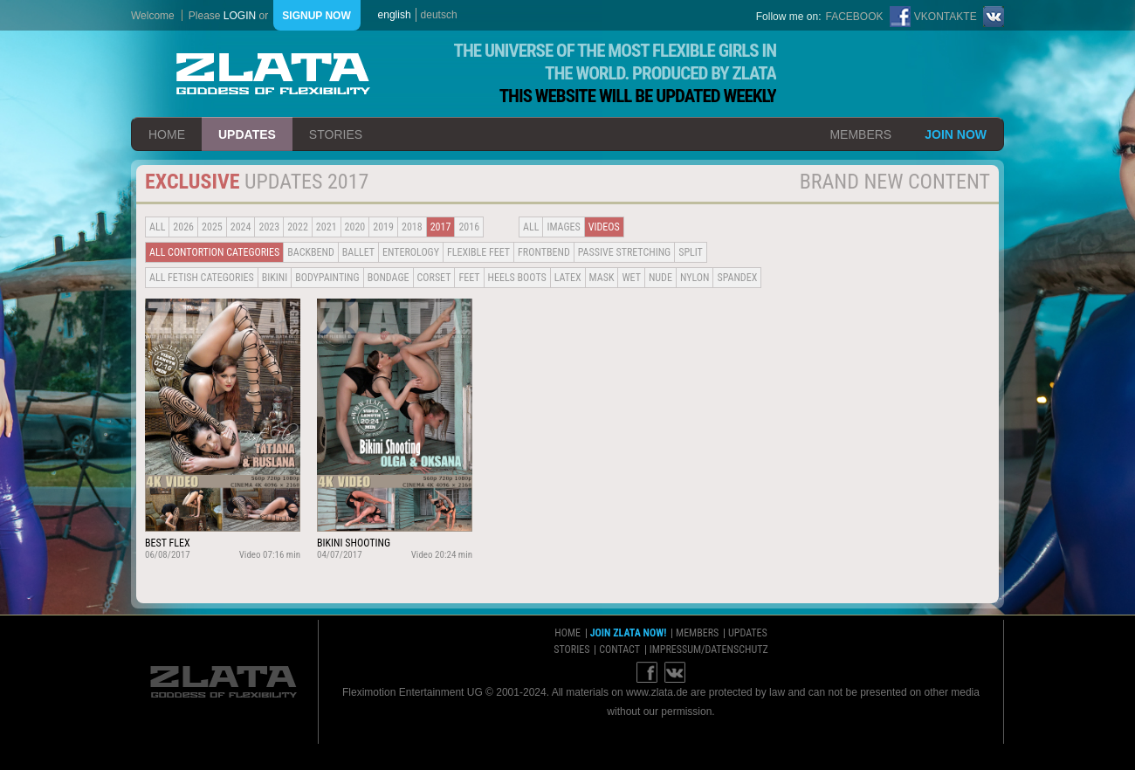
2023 (268, 227)
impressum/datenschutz (709, 649)
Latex (567, 278)
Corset (434, 278)
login (240, 16)
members (860, 134)
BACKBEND (310, 252)
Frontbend (544, 252)
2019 (383, 227)
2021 (326, 227)
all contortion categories (214, 252)
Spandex (737, 278)
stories (335, 134)
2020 (355, 227)
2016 (468, 227)
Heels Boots (517, 278)
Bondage (388, 278)
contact (619, 649)
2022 (297, 227)
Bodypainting (327, 278)
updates (247, 134)
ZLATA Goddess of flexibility (273, 73)
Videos (604, 227)
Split (690, 252)
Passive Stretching (624, 252)
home (166, 134)
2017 (440, 227)
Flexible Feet (478, 252)
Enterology (410, 252)
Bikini (275, 278)
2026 (183, 227)
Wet (631, 278)
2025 (212, 227)
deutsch (439, 15)
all (157, 227)
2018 (412, 227)
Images (563, 227)
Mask (602, 278)
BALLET (358, 252)
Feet (468, 278)
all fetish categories (201, 278)
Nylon (695, 278)
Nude (660, 278)
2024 (240, 227)
